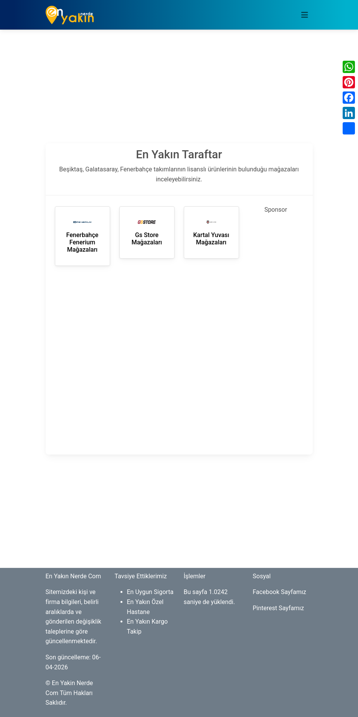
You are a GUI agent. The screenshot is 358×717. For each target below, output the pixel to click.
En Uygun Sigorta (150, 592)
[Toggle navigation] (305, 15)
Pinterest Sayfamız (278, 608)
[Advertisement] (179, 89)
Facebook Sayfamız (279, 592)
